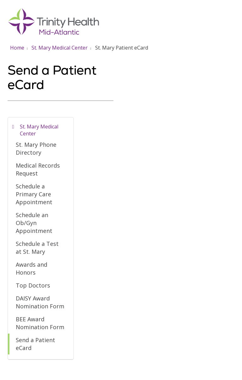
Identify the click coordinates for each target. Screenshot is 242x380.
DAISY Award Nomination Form (40, 302)
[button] (233, 11)
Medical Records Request (38, 169)
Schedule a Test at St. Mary (37, 247)
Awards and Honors (31, 268)
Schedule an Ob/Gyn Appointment (34, 223)
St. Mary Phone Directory (36, 148)
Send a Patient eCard (35, 344)
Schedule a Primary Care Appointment (34, 194)
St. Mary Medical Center (39, 130)
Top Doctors (33, 285)
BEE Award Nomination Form (40, 323)
